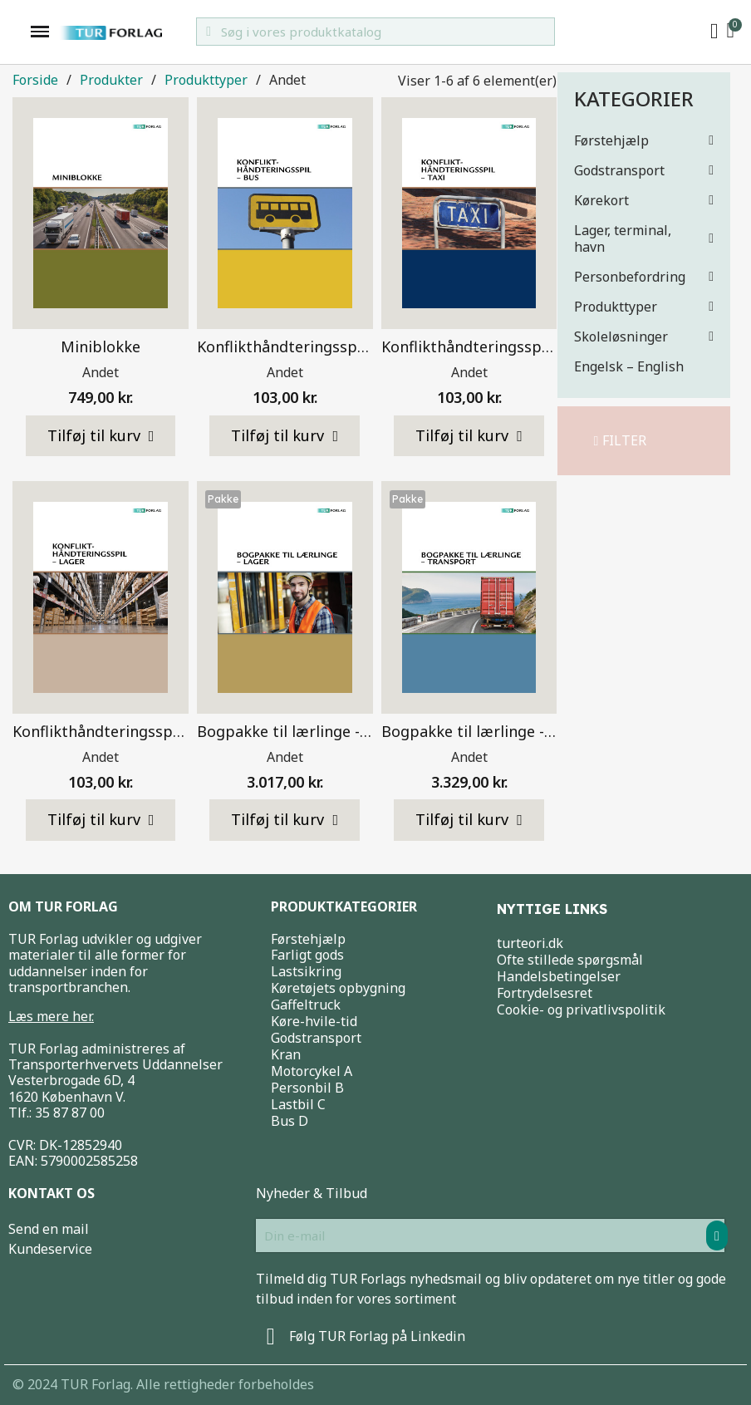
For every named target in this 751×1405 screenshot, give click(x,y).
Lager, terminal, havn (644, 238)
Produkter (111, 80)
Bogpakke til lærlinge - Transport (501, 731)
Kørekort (644, 200)
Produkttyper (644, 307)
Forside (35, 80)
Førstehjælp (644, 140)
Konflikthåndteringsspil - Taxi (487, 346)
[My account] (714, 31)
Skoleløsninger (644, 336)
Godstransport (644, 170)
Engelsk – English (629, 366)
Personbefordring (644, 277)
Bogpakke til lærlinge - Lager (301, 731)
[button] (620, 441)
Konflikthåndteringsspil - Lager (123, 731)
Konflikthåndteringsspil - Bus (301, 346)
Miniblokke (100, 346)
